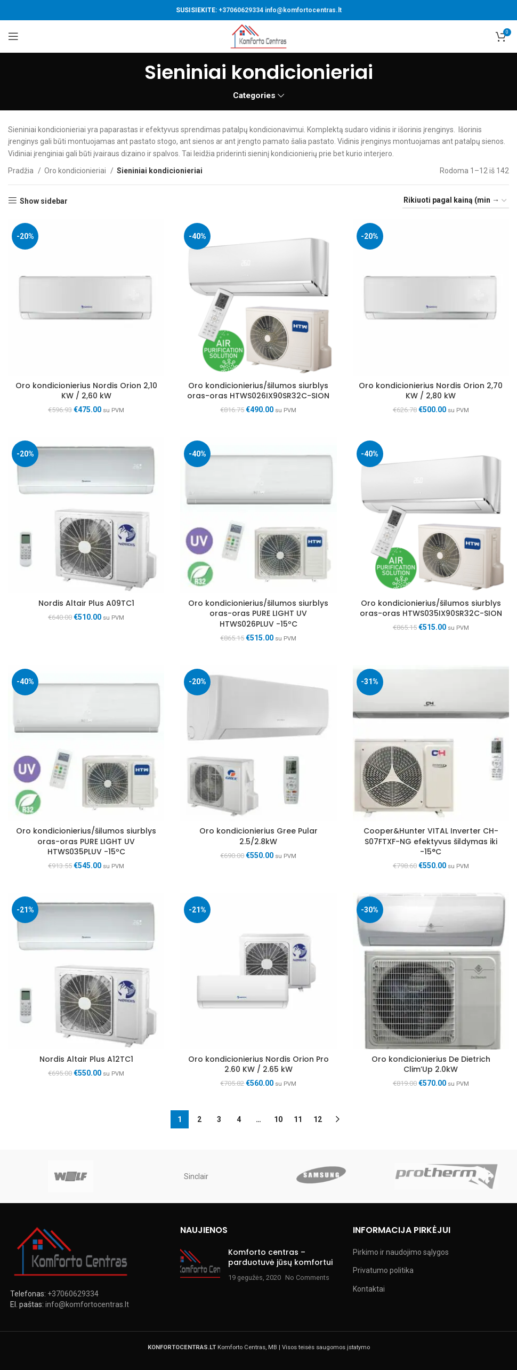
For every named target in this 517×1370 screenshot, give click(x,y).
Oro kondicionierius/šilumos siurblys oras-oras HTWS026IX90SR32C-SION (258, 391)
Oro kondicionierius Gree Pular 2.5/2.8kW (258, 836)
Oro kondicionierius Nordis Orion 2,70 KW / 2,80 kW (431, 391)
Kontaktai (369, 1289)
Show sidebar (44, 201)
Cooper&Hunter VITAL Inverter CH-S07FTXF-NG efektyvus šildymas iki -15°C (430, 841)
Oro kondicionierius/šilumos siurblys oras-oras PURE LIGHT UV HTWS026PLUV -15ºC (258, 613)
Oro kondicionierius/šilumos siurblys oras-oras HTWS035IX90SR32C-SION (431, 608)
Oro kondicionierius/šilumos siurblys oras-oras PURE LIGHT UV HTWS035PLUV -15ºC (86, 841)
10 (278, 1119)
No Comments (307, 1277)
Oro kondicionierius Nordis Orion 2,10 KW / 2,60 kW (86, 391)
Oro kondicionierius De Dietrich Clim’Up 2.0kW (430, 1064)
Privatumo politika (383, 1270)
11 (298, 1119)
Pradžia (21, 170)
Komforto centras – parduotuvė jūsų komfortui (280, 1257)
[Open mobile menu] (13, 36)
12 (317, 1119)
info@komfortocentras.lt (303, 10)
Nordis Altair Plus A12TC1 (86, 1059)
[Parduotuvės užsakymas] (455, 201)
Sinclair (196, 1176)
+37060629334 (241, 10)
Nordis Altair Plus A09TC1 (86, 603)
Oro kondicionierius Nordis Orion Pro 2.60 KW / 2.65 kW (258, 1064)
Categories (254, 96)
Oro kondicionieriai (76, 170)
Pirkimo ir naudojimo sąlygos (401, 1252)
